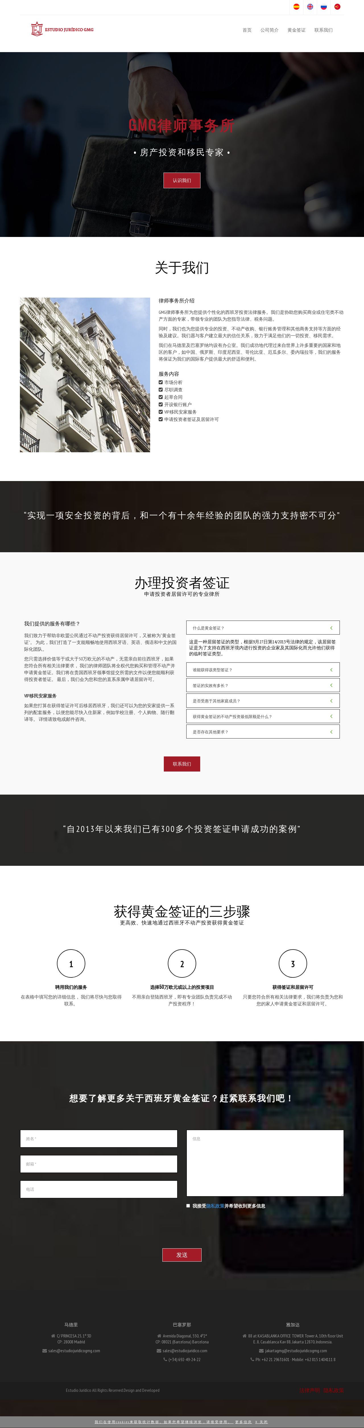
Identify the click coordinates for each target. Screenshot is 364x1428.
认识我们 (182, 180)
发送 (182, 1255)
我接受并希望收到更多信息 (225, 1206)
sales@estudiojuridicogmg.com (74, 1350)
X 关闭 (261, 1422)
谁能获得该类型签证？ (263, 669)
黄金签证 (297, 30)
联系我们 (324, 30)
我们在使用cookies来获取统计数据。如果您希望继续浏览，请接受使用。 (164, 1422)
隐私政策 (215, 1206)
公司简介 (269, 30)
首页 (247, 30)
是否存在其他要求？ (263, 732)
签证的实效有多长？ (263, 685)
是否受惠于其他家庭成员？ (263, 700)
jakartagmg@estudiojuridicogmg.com (296, 1350)
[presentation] (229, 1221)
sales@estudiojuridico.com (185, 1350)
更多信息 (243, 1422)
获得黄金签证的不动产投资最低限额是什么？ (263, 716)
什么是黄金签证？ (263, 628)
